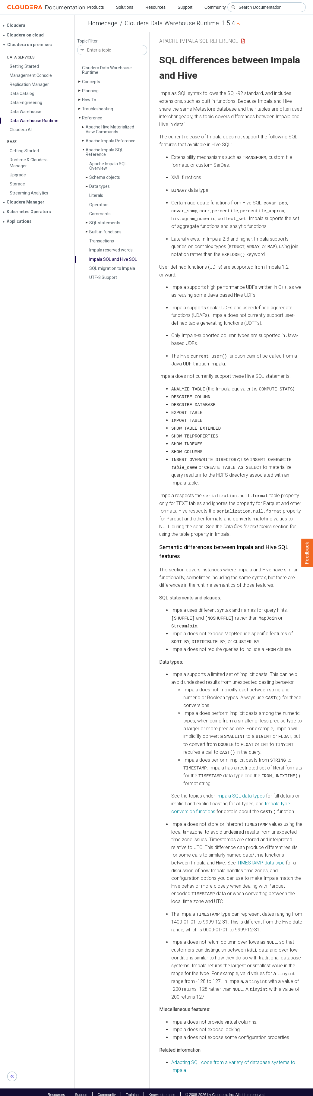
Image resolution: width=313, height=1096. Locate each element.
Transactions (101, 240)
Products (95, 7)
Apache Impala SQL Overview (108, 166)
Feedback (307, 553)
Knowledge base (162, 1089)
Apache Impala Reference (110, 140)
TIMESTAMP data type (261, 858)
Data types (99, 186)
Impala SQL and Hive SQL (113, 259)
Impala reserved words (111, 250)
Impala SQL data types (240, 791)
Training (132, 1089)
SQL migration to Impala (112, 268)
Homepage (103, 23)
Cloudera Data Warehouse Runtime (172, 23)
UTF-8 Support (103, 277)
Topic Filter (87, 41)
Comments (100, 213)
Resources (155, 7)
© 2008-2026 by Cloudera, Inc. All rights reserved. (225, 1089)
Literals (96, 195)
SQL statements (104, 222)
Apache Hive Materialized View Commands (110, 129)
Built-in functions (105, 231)
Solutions (124, 7)
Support (185, 7)
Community (215, 7)
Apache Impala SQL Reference (104, 152)
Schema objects (104, 177)
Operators (99, 204)
